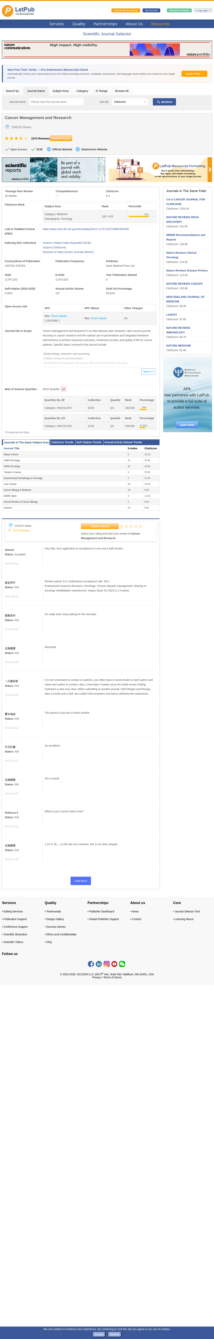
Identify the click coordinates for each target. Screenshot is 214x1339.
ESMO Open (10, 496)
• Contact (135, 919)
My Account (151, 10)
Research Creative (179, 10)
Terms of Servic (112, 977)
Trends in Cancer (12, 472)
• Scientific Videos (12, 942)
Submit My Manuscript (126, 10)
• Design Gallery (54, 919)
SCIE (39, 149)
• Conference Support (15, 926)
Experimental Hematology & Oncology (23, 478)
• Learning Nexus (183, 919)
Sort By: (104, 101)
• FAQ (48, 942)
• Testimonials (53, 911)
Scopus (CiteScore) (54, 247)
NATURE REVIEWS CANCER (184, 283)
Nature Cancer (11, 454)
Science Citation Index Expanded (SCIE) (67, 242)
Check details (59, 316)
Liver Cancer (10, 484)
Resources (160, 23)
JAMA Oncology (12, 460)
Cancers (8, 507)
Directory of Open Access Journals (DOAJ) (68, 252)
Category (82, 90)
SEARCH (164, 102)
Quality (78, 23)
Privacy (96, 977)
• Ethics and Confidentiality (60, 934)
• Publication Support (14, 919)
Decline (114, 1334)
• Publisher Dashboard (101, 911)
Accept (99, 1334)
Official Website (62, 149)
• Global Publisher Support (103, 919)
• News (134, 911)
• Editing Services (12, 911)
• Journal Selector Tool (186, 911)
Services (56, 23)
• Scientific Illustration (14, 934)
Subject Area (61, 90)
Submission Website (94, 149)
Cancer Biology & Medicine (17, 490)
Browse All (122, 90)
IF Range (102, 90)
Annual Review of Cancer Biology (21, 502)
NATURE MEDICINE (178, 345)
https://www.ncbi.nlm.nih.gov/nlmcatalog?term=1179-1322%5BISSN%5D (86, 229)
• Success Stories (55, 926)
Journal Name (36, 90)
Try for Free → (194, 73)
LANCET (171, 314)
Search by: (12, 90)
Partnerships (105, 23)
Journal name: (17, 101)
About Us (134, 23)
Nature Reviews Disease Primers (187, 270)
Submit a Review (100, 526)
